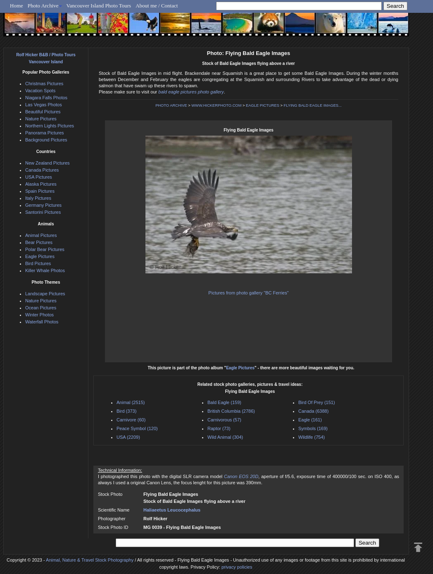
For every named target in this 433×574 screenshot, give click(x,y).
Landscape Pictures (45, 293)
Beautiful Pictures (43, 111)
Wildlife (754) (311, 437)
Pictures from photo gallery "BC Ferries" (248, 292)
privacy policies (236, 566)
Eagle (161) (310, 419)
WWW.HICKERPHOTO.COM (216, 105)
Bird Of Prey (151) (316, 402)
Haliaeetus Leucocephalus (171, 509)
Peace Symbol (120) (137, 428)
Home (16, 5)
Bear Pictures (38, 242)
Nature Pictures (41, 118)
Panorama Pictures (44, 132)
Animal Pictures (41, 235)
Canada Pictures (42, 169)
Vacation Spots (40, 90)
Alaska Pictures (41, 184)
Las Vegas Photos (43, 104)
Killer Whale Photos (45, 270)
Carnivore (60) (131, 419)
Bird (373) (126, 411)
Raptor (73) (219, 428)
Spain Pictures (40, 191)
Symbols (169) (313, 428)
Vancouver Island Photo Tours (99, 5)
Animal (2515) (131, 402)
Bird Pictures (38, 263)
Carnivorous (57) (224, 419)
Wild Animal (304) (225, 437)
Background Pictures (46, 139)
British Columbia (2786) (231, 411)
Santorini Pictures (43, 212)
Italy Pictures (38, 198)
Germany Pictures (43, 205)
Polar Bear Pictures (44, 249)
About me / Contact (157, 5)
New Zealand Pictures (47, 162)
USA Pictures (38, 177)
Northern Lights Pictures (49, 125)
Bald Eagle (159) (224, 402)
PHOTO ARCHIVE (171, 105)
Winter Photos (39, 314)
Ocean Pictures (40, 307)
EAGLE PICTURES (262, 105)
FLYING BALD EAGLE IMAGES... (313, 105)
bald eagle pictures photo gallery (191, 91)
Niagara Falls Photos (46, 97)
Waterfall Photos (41, 321)
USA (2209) (128, 437)
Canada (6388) (313, 411)
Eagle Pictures (240, 368)
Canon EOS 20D (241, 476)
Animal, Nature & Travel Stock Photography (89, 559)
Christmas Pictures (44, 83)
